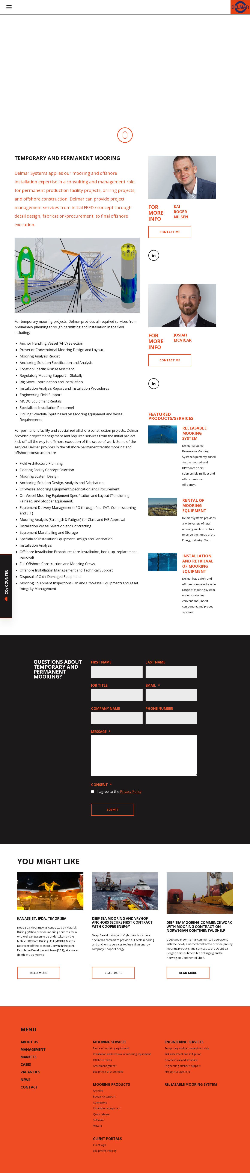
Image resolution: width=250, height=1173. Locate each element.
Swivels (97, 1126)
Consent (101, 784)
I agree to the (119, 791)
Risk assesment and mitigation (183, 1054)
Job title (99, 685)
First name (101, 662)
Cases (26, 1065)
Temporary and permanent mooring (187, 1048)
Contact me (170, 232)
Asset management (104, 1066)
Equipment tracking (104, 1151)
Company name (105, 708)
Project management (177, 1071)
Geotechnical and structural (181, 1060)
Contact (29, 1088)
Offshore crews (102, 1060)
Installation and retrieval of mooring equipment (122, 1054)
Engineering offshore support (182, 1066)
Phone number (159, 708)
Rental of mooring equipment (111, 1048)
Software (98, 1120)
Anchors (98, 1091)
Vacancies (30, 1072)
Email (153, 685)
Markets (28, 1057)
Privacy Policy (131, 791)
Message (101, 731)
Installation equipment (106, 1108)
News (25, 1080)
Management (33, 1050)
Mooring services (109, 1042)
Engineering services (184, 1042)
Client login (100, 1145)
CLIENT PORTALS (107, 1139)
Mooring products (111, 1085)
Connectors (100, 1102)
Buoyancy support (104, 1096)
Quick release (101, 1114)
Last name (155, 662)
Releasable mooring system (191, 1085)
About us (29, 1042)
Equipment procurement (108, 1071)
